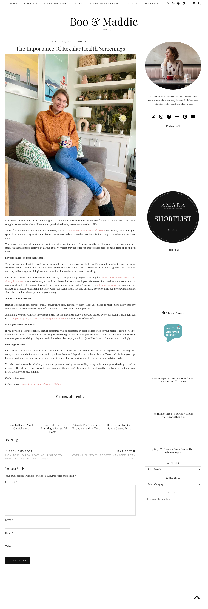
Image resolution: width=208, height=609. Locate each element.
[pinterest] (185, 117)
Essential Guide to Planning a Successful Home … (54, 428)
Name (9, 520)
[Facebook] (184, 3)
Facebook (24, 384)
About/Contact (48, 605)
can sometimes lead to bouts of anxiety (85, 230)
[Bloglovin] (189, 3)
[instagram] (161, 117)
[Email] (194, 3)
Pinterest (47, 384)
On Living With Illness (142, 3)
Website (9, 546)
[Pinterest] (178, 3)
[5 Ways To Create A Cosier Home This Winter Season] (173, 438)
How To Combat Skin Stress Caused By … (119, 426)
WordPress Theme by (184, 605)
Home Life (82, 42)
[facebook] (169, 117)
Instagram (36, 384)
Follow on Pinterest (173, 313)
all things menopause (108, 285)
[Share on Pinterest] (17, 440)
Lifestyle (30, 3)
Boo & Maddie (104, 21)
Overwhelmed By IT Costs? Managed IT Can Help (103, 455)
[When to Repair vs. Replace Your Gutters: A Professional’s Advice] (173, 367)
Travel (78, 3)
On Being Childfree (104, 3)
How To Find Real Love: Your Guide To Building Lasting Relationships (37, 455)
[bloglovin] (177, 117)
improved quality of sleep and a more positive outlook (39, 318)
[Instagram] (173, 3)
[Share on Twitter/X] (12, 440)
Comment (11, 482)
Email (9, 533)
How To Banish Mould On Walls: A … (21, 426)
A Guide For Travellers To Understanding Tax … (86, 426)
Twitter (57, 384)
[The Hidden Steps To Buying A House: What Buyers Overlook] (173, 403)
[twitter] (153, 117)
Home (13, 3)
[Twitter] (168, 3)
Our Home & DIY (55, 3)
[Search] (199, 3)
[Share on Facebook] (7, 440)
